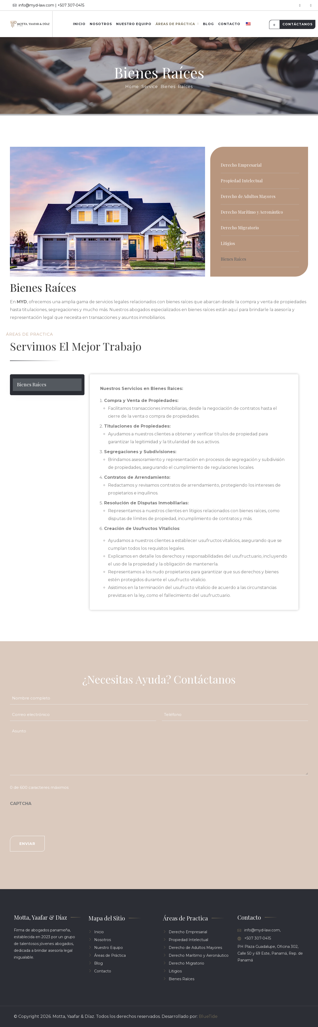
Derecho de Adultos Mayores (248, 196)
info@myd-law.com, (259, 930)
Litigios (228, 243)
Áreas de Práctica (175, 24)
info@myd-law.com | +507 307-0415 (48, 5)
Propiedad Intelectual (242, 180)
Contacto (229, 24)
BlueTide (208, 1016)
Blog (208, 24)
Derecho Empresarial (241, 165)
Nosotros (101, 24)
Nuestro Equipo (133, 24)
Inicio (79, 24)
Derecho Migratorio (240, 227)
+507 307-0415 (254, 938)
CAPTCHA (20, 803)
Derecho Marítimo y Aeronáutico (252, 212)
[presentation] (49, 820)
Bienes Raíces (233, 259)
